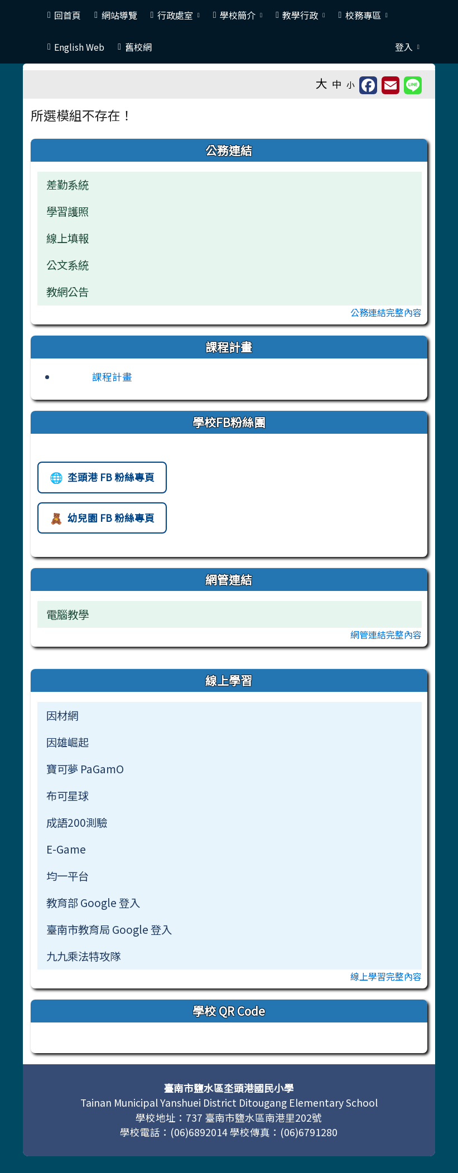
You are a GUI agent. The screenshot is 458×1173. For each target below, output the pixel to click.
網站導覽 (115, 15)
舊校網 (134, 47)
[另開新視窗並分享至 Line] (413, 85)
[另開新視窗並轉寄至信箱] (390, 85)
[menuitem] (229, 715)
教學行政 (300, 15)
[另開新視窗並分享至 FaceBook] (368, 85)
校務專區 (362, 15)
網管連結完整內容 (386, 634)
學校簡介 (237, 15)
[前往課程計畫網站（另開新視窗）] (94, 377)
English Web (75, 47)
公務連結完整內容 (386, 312)
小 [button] (350, 84)
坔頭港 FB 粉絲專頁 (102, 480)
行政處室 (175, 15)
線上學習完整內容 (386, 976)
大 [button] (321, 83)
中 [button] (337, 84)
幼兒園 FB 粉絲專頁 (102, 521)
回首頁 (64, 15)
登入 (407, 47)
